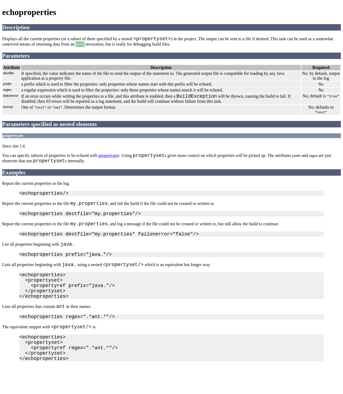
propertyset (108, 159)
